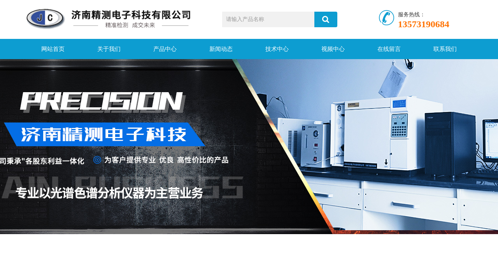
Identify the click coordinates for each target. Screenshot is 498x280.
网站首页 (53, 49)
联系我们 (445, 49)
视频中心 (333, 49)
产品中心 (165, 49)
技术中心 (277, 49)
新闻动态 (221, 49)
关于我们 (109, 49)
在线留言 (389, 49)
